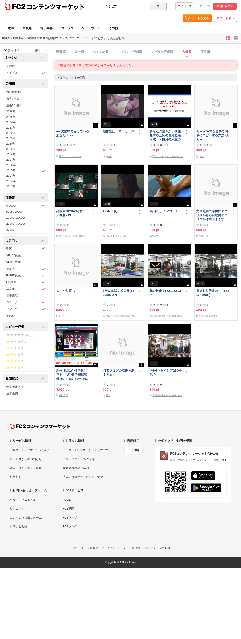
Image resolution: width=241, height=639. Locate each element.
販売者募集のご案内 (76, 468)
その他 (113, 28)
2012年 (11, 186)
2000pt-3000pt (15, 223)
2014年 (11, 175)
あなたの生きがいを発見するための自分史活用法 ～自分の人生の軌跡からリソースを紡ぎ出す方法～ (165, 135)
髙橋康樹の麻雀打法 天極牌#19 (71, 213)
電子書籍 (46, 28)
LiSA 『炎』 (111, 211)
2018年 (11, 154)
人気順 (186, 52)
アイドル (25, 73)
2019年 (11, 149)
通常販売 (12, 393)
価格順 (205, 52)
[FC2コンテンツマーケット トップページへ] (40, 426)
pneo (201, 156)
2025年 (11, 116)
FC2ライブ (70, 517)
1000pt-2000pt (15, 217)
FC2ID (67, 499)
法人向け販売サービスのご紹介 (83, 477)
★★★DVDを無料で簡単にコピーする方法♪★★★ (212, 135)
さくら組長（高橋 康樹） (72, 236)
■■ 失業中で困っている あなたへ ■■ (72, 133)
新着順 (61, 52)
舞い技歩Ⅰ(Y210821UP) (165, 293)
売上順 (79, 52)
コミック (67, 28)
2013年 (11, 181)
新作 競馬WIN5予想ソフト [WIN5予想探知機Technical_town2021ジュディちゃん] (72, 375)
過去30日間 (13, 105)
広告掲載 (165, 548)
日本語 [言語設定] (136, 450)
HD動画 (25, 282)
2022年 (11, 133)
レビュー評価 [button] (25, 327)
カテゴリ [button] (25, 241)
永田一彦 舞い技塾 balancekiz (120, 316)
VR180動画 (13, 255)
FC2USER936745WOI (117, 236)
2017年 (11, 159)
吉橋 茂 (203, 236)
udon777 (63, 395)
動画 (11, 28)
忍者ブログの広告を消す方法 (118, 372)
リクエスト (17, 508)
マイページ (184, 6)
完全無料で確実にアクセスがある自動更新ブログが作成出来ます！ (211, 215)
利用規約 (15, 477)
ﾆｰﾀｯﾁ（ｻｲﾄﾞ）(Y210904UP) (166, 372)
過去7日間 (12, 98)
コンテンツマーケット (56, 6)
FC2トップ (77, 548)
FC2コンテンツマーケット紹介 (30, 450)
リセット (41, 50)
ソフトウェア (91, 28)
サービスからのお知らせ (26, 459)
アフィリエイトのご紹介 (79, 459)
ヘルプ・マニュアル (23, 499)
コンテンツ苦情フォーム (26, 517)
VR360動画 (13, 262)
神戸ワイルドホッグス (70, 156)
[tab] (147, 52)
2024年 (11, 122)
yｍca (109, 156)
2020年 (11, 143)
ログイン (205, 6)
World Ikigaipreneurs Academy (167, 156)
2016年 (11, 165)
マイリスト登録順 (129, 52)
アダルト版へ (225, 18)
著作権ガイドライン (144, 548)
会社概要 (92, 548)
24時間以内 (13, 92)
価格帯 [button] (25, 198)
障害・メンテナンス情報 (26, 468)
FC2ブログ (70, 526)
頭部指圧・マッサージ (118, 131)
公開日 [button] (25, 84)
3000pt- (11, 229)
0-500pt (25, 205)
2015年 (25, 171)
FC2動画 (68, 508)
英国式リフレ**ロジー (165, 211)
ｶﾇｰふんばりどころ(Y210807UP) (118, 293)
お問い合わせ (18, 526)
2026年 (11, 111)
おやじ (62, 316)
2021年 (11, 138)
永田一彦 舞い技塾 (208, 316)
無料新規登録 (225, 6)
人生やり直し (65, 291)
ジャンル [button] (25, 58)
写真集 (27, 28)
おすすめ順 (100, 52)
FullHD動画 (25, 276)
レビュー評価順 (162, 52)
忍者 (108, 395)
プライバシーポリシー (115, 548)
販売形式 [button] (25, 379)
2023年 (11, 127)
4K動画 (25, 269)
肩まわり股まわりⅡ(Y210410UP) (212, 293)
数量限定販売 (15, 386)
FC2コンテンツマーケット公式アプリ (87, 450)
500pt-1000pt (14, 211)
